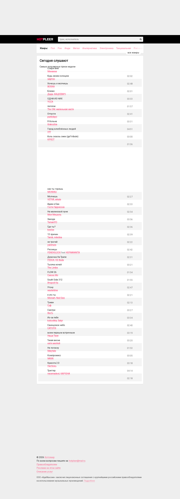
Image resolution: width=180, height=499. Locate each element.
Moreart (51, 298)
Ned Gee (60, 298)
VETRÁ (50, 199)
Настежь (51, 366)
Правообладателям (47, 464)
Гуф (49, 305)
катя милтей (53, 343)
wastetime (52, 290)
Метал (76, 48)
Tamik (50, 237)
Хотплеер (50, 457)
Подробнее (89, 481)
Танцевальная (123, 48)
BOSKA (51, 86)
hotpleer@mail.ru (77, 460)
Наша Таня (52, 335)
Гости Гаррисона (55, 207)
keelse (50, 229)
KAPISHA (65, 373)
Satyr (60, 320)
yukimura (51, 245)
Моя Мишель (54, 214)
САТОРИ (51, 328)
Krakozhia (52, 124)
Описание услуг (45, 471)
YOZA (50, 101)
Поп (53, 48)
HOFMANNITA (73, 252)
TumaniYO (52, 222)
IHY (49, 132)
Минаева (52, 71)
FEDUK (50, 260)
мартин (51, 79)
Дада (50, 94)
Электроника (106, 48)
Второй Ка (52, 282)
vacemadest (53, 373)
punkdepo (52, 116)
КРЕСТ (50, 139)
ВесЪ (50, 313)
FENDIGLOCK (54, 252)
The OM (51, 109)
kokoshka (52, 320)
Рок (60, 48)
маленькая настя (65, 109)
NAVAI (50, 358)
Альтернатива (89, 48)
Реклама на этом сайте (49, 468)
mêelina (58, 237)
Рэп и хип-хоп (141, 48)
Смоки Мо (52, 275)
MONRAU (52, 192)
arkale (58, 199)
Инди (67, 48)
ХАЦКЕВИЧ (60, 94)
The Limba (52, 267)
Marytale (51, 351)
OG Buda (59, 260)
